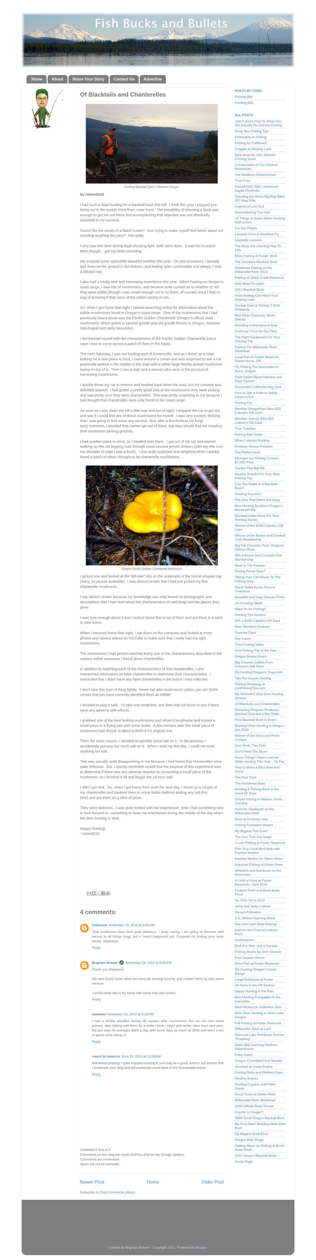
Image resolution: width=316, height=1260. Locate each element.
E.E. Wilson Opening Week (255, 918)
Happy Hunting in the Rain (254, 991)
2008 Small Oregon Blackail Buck (259, 1118)
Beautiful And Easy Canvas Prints (260, 597)
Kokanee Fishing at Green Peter (259, 864)
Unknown (99, 925)
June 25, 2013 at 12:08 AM (141, 1056)
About (57, 79)
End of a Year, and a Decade (256, 946)
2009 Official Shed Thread (254, 1106)
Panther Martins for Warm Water (259, 859)
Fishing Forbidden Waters (254, 825)
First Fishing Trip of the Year (256, 650)
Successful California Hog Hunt (258, 387)
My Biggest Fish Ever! (251, 831)
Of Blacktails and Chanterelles (257, 704)
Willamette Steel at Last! (253, 1029)
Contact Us (124, 79)
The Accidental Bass (250, 783)
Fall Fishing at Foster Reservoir (258, 1023)
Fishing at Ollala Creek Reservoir (259, 278)
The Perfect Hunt (247, 452)
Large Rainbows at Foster (254, 979)
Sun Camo (243, 638)
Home (37, 79)
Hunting (241, 103)
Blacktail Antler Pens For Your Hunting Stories (257, 518)
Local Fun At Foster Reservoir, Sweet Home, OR (257, 359)
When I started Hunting (252, 440)
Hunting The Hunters (250, 615)
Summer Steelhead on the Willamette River (254, 811)
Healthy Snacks (246, 1078)
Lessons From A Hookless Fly (257, 234)
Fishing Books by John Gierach (258, 952)
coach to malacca (106, 1056)
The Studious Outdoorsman (255, 175)
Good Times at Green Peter (255, 1094)
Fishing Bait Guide (248, 434)
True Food (242, 181)
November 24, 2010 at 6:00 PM (148, 963)
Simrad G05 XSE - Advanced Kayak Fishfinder (256, 188)
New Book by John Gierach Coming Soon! (255, 157)
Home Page (244, 1161)
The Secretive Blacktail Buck (256, 262)
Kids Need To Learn (249, 284)
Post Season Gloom (250, 958)
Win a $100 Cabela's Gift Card (257, 621)
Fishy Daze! (244, 1055)
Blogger (201, 1247)
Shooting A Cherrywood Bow (256, 325)
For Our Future (246, 228)
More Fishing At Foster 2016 (256, 256)
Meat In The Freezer (250, 565)
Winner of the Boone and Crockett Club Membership (260, 537)
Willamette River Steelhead (255, 1100)
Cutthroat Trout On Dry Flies (256, 331)
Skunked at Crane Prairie (253, 1067)
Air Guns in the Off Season (255, 985)
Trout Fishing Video (249, 644)
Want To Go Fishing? (250, 609)
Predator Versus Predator (254, 446)
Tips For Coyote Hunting (253, 678)
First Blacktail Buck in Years (255, 720)
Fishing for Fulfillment (251, 143)
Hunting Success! (248, 494)
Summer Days (245, 632)
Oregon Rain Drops (249, 1140)
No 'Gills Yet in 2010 (250, 900)
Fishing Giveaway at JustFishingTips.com (250, 686)
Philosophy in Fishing (251, 137)
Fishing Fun (244, 403)
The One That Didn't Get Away (257, 500)
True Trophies (245, 428)
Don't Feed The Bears (251, 751)
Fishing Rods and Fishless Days (259, 1072)
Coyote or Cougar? (249, 1112)
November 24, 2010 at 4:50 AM (132, 925)
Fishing (240, 97)
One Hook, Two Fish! (250, 745)
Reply (96, 947)
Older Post (213, 1181)
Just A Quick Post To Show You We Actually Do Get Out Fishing (258, 123)
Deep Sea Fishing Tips (252, 131)
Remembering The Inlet (252, 212)
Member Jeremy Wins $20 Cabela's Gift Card (254, 420)
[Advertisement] (158, 1218)
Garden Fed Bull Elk (250, 468)
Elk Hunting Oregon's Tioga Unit (259, 672)
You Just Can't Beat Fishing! (256, 924)
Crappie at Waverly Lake (253, 149)
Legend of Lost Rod (249, 206)
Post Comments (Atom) (117, 1192)
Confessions (244, 940)
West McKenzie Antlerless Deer (258, 1007)
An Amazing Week (248, 603)
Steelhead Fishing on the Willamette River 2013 (253, 270)
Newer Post (92, 1181)
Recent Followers (248, 912)
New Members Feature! (252, 627)
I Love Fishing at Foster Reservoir (260, 843)
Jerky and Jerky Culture (252, 906)
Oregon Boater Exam (250, 656)
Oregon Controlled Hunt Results (258, 1061)
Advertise (153, 79)
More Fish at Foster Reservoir (257, 963)
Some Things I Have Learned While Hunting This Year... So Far (259, 759)
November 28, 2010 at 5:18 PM (130, 1014)
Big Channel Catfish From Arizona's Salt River (254, 664)
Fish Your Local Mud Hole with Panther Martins (257, 851)
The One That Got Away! (253, 837)
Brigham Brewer (105, 963)
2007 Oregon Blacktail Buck (255, 1155)
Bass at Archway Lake (251, 819)
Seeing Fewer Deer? (250, 571)
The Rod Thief (245, 777)
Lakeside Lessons (248, 240)
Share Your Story (88, 79)
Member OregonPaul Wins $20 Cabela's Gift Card (258, 411)
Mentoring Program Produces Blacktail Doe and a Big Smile (257, 712)
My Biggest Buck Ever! (252, 1134)
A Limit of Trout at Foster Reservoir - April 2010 (253, 882)
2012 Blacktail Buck (249, 289)
